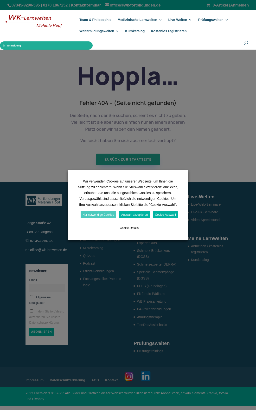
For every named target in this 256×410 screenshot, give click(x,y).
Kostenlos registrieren (169, 31)
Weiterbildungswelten (96, 31)
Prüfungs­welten (211, 20)
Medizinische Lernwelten (137, 20)
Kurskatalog (135, 31)
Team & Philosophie (95, 20)
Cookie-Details (129, 228)
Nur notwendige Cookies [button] (98, 214)
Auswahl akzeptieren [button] (134, 214)
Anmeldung (12, 45)
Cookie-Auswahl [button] (165, 214)
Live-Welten (177, 20)
